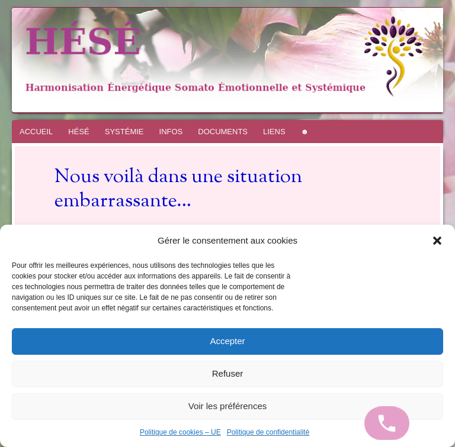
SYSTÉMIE (124, 131)
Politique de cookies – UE (180, 432)
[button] (437, 241)
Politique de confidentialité (268, 432)
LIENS (274, 131)
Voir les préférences (227, 406)
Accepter (227, 341)
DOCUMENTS (223, 131)
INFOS (171, 131)
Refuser (227, 373)
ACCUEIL (36, 131)
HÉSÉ (78, 131)
